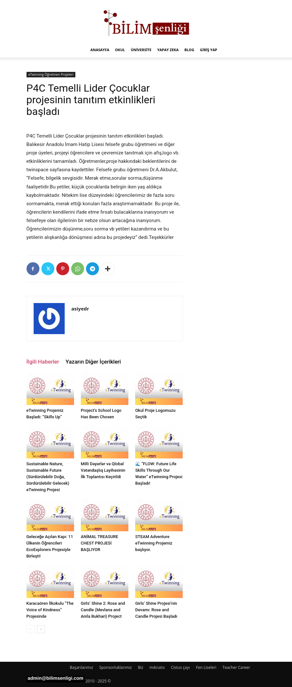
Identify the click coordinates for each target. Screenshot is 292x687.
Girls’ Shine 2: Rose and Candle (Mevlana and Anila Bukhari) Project (103, 610)
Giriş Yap (208, 49)
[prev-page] (31, 629)
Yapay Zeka (167, 49)
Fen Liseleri (206, 667)
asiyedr (80, 308)
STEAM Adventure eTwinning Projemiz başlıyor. (153, 543)
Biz (140, 667)
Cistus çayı (180, 667)
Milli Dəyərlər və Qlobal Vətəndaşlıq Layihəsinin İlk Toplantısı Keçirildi (103, 470)
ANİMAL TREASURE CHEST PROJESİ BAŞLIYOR (99, 543)
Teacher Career (236, 667)
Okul (120, 49)
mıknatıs (157, 667)
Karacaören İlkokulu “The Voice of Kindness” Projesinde (50, 610)
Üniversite (141, 49)
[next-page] (41, 629)
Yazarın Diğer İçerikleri (93, 361)
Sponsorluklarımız (115, 667)
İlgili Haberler (43, 361)
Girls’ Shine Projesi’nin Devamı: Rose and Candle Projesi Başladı (156, 610)
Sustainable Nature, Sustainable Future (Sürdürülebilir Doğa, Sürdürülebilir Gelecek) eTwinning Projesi (48, 476)
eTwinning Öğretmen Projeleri (50, 74)
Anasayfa (100, 49)
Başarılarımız (81, 667)
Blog (189, 49)
